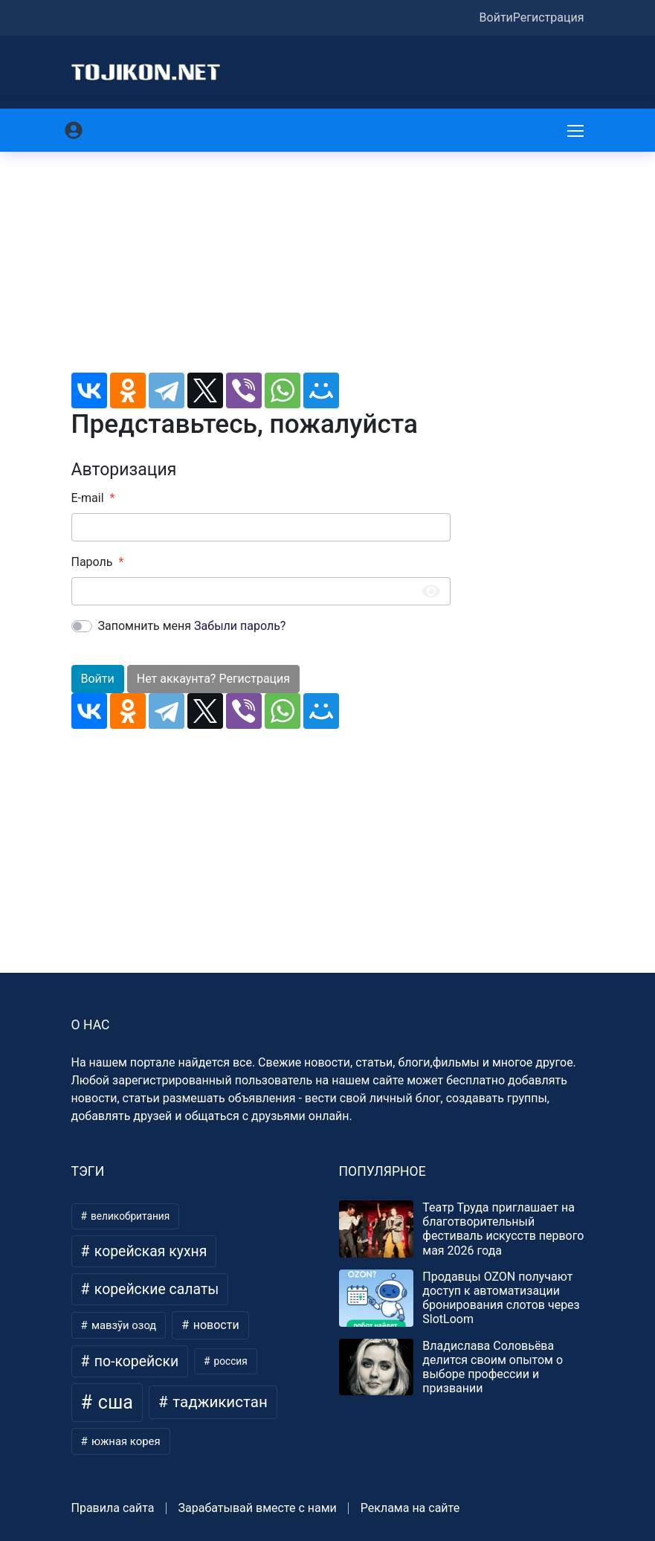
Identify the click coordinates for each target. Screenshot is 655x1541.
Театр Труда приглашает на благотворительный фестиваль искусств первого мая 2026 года (503, 1229)
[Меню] (577, 130)
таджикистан (218, 1402)
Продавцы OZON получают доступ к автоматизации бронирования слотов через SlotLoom (500, 1298)
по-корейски (134, 1361)
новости (214, 1325)
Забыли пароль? (239, 626)
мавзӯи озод (122, 1325)
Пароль (92, 562)
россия (229, 1361)
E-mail (87, 498)
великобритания (129, 1216)
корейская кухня (149, 1251)
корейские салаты (155, 1289)
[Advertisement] (261, 268)
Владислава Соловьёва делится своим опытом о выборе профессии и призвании (492, 1367)
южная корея (124, 1441)
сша (113, 1402)
